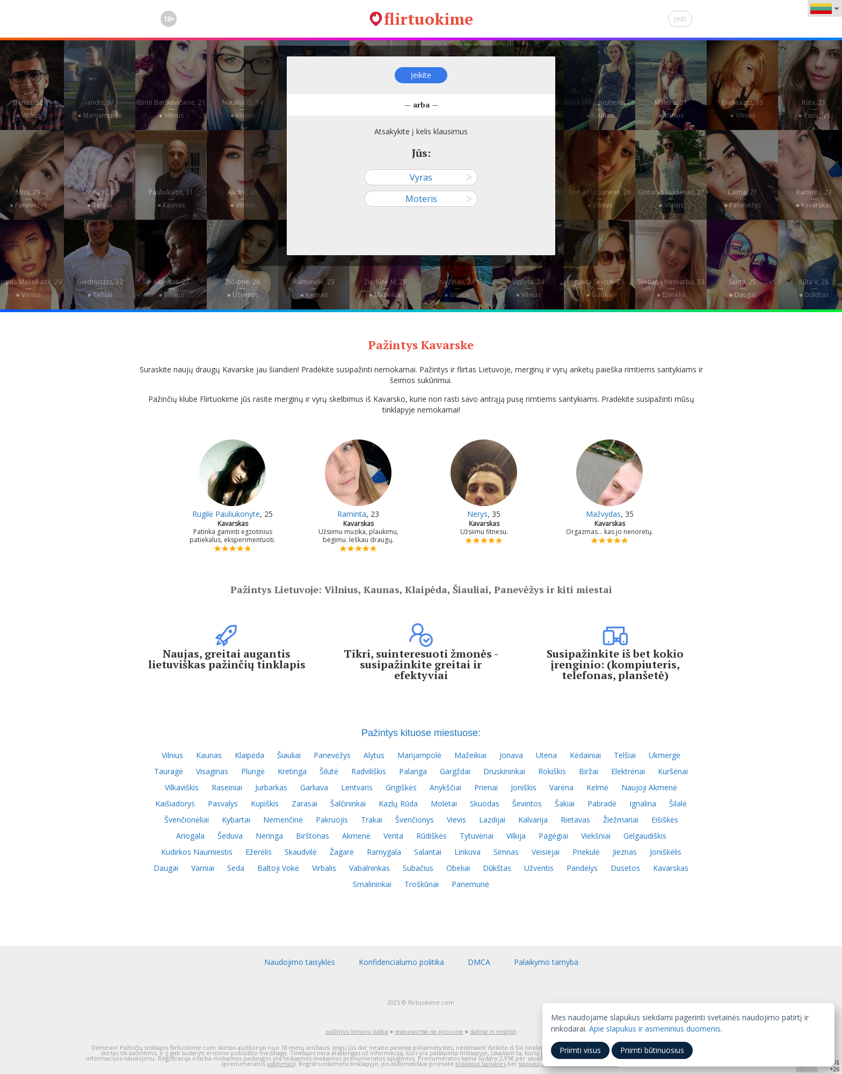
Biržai (588, 771)
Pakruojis (332, 819)
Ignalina (642, 803)
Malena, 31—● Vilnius (671, 109)
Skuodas (484, 803)
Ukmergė (664, 755)
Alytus (374, 755)
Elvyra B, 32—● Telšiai (100, 199)
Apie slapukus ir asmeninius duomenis (655, 1028)
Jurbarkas (271, 787)
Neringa (269, 836)
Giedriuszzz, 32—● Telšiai (100, 288)
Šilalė (678, 803)
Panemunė (470, 884)
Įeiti (680, 18)
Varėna (561, 787)
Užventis (539, 868)
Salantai (427, 852)
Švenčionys (414, 819)
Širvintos (527, 803)
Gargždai (455, 771)
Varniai (202, 868)
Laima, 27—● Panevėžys (742, 199)
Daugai (166, 868)
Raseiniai (227, 787)
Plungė (253, 771)
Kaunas (209, 755)
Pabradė (601, 803)
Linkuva (467, 852)
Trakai (371, 819)
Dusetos (625, 868)
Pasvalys (223, 803)
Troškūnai (421, 884)
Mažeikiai (470, 755)
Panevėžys (332, 755)
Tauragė (168, 771)
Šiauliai (289, 755)
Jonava (511, 755)
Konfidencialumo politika (401, 962)
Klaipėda (249, 755)
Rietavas (575, 819)
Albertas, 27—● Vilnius (171, 288)
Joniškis (523, 787)
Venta (393, 836)
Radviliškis (368, 771)
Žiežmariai (620, 819)
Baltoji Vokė (278, 868)
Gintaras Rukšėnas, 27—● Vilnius (671, 199)
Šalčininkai (348, 803)
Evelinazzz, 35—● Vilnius (742, 109)
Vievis (456, 819)
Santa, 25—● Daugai (742, 288)
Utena (546, 755)
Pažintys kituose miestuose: (421, 732)
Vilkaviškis (182, 787)
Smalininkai (372, 884)
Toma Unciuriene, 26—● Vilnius (599, 199)
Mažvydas (603, 514)
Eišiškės (664, 819)
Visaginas (212, 771)
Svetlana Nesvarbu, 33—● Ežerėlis (671, 288)
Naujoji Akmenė (649, 787)
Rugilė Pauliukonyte (226, 514)
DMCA (479, 962)
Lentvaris (357, 787)
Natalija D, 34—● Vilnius (242, 109)
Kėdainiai (585, 755)
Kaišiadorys (175, 803)
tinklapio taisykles (480, 1063)
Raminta (351, 514)
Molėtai (444, 803)
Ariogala (190, 836)
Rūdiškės (431, 836)
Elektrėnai (628, 771)
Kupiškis (265, 803)
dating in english (493, 1031)
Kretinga (292, 771)
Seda (235, 868)
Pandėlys (582, 868)
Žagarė (342, 852)
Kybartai (236, 819)
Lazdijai (492, 819)
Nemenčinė (283, 819)
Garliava (314, 787)
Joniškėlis (665, 852)
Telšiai (625, 755)
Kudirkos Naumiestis (197, 852)
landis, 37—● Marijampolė (99, 109)
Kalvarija (533, 819)
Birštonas (312, 836)
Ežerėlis (258, 852)
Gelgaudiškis (644, 836)
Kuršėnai (673, 771)
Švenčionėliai (186, 819)
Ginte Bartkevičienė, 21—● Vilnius (171, 109)
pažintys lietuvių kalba (356, 1031)
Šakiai (565, 803)
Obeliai (458, 868)
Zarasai (304, 803)
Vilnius (172, 755)
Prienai (486, 787)
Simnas (506, 852)
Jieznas (625, 852)
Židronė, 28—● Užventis (242, 288)
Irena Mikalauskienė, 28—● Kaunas (599, 109)
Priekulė (586, 852)
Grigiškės (401, 787)
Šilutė (329, 771)
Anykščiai (445, 787)
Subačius (418, 868)
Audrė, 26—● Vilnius (242, 199)
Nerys (477, 514)
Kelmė (597, 787)
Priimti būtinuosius (652, 1050)
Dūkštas (497, 868)
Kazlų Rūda (398, 803)
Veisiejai (546, 852)
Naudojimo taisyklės (299, 962)
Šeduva (230, 836)
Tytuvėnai (476, 836)
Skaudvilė (301, 852)
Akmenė (356, 836)
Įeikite (421, 75)
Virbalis (324, 868)
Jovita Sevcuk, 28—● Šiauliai (600, 288)
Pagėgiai (553, 836)
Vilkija (516, 836)
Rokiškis (552, 771)
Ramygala (384, 852)
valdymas (280, 1063)
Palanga (413, 771)
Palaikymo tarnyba (546, 962)
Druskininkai (504, 771)
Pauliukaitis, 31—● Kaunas (171, 199)
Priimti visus (580, 1050)
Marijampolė (419, 755)
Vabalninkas (369, 868)
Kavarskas (670, 868)
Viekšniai (596, 836)
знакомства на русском (429, 1031)
